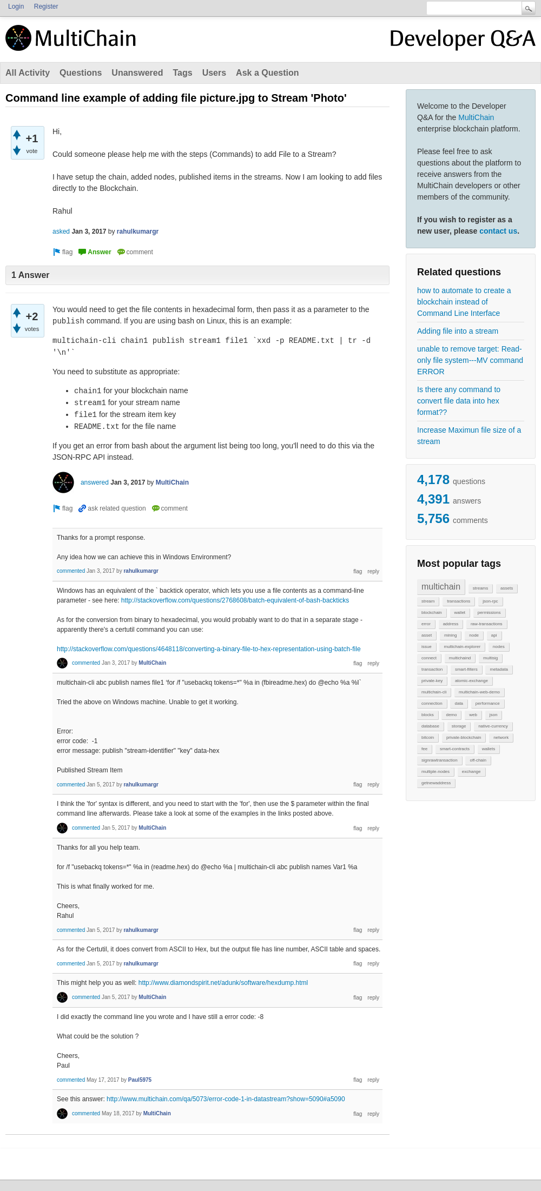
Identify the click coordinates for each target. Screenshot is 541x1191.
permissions (489, 612)
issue (426, 646)
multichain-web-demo (479, 692)
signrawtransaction (439, 760)
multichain (440, 586)
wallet (459, 612)
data (458, 703)
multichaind (460, 658)
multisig (490, 658)
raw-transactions (487, 623)
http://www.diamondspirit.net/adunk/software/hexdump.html (223, 983)
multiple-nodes (435, 771)
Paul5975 (139, 1080)
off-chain (478, 760)
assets (506, 588)
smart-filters (466, 669)
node (474, 635)
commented (71, 571)
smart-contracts (455, 748)
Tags (182, 72)
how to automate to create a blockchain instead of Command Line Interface (464, 301)
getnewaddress (436, 782)
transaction (432, 669)
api (494, 635)
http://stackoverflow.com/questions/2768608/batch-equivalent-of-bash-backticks (235, 600)
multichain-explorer (462, 646)
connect (429, 658)
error (426, 623)
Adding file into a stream (457, 331)
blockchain (431, 612)
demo (451, 714)
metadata (498, 669)
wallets (488, 748)
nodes (499, 646)
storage (459, 726)
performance (488, 703)
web (473, 714)
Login (16, 6)
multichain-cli (433, 692)
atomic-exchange (471, 680)
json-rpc (490, 601)
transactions (458, 601)
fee (424, 748)
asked (61, 231)
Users (214, 72)
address (450, 623)
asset (426, 635)
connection (432, 703)
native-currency (493, 726)
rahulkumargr (138, 231)
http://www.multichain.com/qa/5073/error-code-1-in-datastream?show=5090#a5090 (226, 1099)
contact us (498, 231)
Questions (81, 72)
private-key (432, 680)
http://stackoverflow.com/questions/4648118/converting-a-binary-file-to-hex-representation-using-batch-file (209, 649)
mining (450, 635)
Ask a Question (267, 72)
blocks (427, 714)
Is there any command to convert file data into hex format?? (458, 400)
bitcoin (427, 737)
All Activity (27, 72)
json (494, 714)
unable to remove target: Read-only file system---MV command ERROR (470, 360)
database (430, 726)
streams (480, 588)
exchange (471, 771)
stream (427, 601)
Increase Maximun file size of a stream (469, 436)
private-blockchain (463, 737)
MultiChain (476, 117)
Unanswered (137, 72)
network (501, 737)
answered (95, 482)
